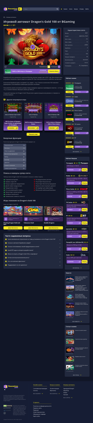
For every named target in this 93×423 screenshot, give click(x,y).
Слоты (70, 9)
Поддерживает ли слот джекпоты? (17, 265)
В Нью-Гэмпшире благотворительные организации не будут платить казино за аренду (81, 296)
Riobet (68, 175)
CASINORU (13, 128)
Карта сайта (36, 416)
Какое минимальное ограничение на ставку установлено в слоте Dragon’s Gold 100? (31, 239)
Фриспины (53, 390)
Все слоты (67, 397)
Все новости (77, 321)
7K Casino (77, 124)
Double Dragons (49, 223)
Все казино (77, 151)
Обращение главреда (39, 414)
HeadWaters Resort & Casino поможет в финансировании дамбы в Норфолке (81, 313)
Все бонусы (77, 268)
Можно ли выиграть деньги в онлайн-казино (81, 348)
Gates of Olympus (33, 114)
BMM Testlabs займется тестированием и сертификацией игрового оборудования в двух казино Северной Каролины (81, 288)
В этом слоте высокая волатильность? (18, 257)
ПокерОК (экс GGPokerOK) (75, 242)
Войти (87, 9)
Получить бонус (53, 71)
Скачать (35, 390)
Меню (21, 9)
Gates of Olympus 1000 (53, 114)
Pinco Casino (78, 110)
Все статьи (77, 375)
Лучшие (65, 394)
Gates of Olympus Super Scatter (13, 114)
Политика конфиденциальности (42, 406)
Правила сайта (37, 408)
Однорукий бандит (68, 388)
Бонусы (76, 9)
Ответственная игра (39, 412)
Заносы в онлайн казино (80, 330)
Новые (65, 392)
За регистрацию (54, 388)
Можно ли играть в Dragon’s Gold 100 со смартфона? (22, 254)
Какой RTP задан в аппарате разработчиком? (20, 250)
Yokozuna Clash (29, 223)
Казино (65, 9)
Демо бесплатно (13, 110)
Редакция (36, 410)
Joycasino (69, 229)
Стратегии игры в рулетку (81, 339)
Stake (76, 96)
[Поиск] (57, 9)
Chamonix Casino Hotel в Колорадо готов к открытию (81, 303)
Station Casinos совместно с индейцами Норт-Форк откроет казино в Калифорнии (81, 278)
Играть (70, 92)
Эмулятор (66, 390)
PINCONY (54, 128)
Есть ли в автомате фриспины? (16, 261)
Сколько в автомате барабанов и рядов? (19, 243)
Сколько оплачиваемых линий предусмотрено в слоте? (23, 246)
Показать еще (33, 134)
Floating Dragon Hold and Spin (11, 223)
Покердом (77, 83)
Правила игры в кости (80, 356)
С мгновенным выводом (40, 388)
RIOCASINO (33, 128)
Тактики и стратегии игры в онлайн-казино (81, 366)
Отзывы (82, 9)
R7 (75, 138)
